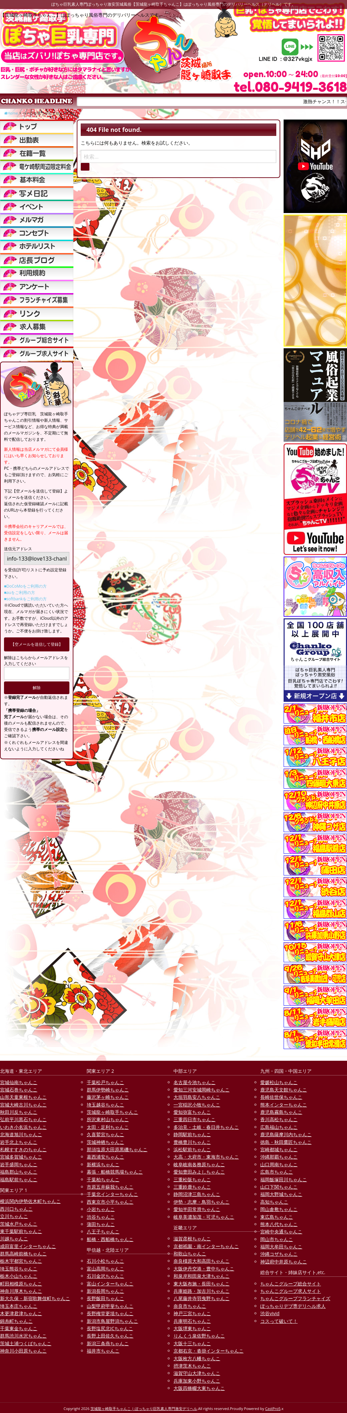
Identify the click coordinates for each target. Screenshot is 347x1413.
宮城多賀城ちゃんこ (21, 1157)
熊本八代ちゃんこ (279, 1224)
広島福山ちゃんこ (279, 1127)
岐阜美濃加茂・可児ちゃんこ (204, 1217)
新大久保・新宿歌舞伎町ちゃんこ (35, 1298)
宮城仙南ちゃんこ (18, 1082)
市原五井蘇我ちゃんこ (110, 1187)
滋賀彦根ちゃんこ (192, 1238)
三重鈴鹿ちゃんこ (192, 1187)
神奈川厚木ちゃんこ (21, 1291)
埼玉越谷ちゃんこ (105, 1104)
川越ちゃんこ (14, 1238)
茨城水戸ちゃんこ (18, 1224)
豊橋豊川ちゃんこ (192, 1142)
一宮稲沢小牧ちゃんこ (197, 1104)
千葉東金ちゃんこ (18, 1328)
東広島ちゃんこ (276, 1217)
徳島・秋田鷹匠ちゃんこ (286, 1142)
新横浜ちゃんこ (103, 1164)
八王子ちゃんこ (103, 1231)
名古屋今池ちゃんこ (195, 1082)
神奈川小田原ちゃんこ (23, 1351)
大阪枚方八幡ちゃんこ (197, 1358)
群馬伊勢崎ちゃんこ (108, 1089)
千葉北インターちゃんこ (112, 1194)
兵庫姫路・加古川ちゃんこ (202, 1291)
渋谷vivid (270, 1313)
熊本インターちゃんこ (283, 1104)
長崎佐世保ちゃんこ (281, 1097)
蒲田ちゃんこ (101, 1224)
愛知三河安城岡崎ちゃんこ (202, 1089)
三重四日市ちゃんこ (195, 1119)
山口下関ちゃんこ (279, 1187)
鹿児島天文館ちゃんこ (283, 1089)
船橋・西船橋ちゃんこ (110, 1239)
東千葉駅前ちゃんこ (21, 1231)
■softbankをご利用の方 (25, 599)
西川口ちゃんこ (16, 1209)
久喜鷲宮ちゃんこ (105, 1134)
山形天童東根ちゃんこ (23, 1097)
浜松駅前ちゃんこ (192, 1149)
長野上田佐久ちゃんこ (110, 1336)
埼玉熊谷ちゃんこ (18, 1268)
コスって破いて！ (279, 1321)
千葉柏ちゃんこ (103, 1179)
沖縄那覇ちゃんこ (279, 1157)
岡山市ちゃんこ (276, 1239)
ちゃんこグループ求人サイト (290, 1291)
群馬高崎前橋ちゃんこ (23, 1253)
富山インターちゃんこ (110, 1283)
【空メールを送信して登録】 (37, 644)
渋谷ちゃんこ (101, 1217)
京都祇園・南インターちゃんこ (206, 1246)
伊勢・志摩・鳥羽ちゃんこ (202, 1202)
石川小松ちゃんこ (105, 1261)
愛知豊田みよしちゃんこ (199, 1172)
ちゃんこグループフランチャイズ (295, 1298)
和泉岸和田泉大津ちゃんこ (202, 1276)
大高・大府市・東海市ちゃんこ (206, 1157)
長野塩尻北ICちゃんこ (110, 1328)
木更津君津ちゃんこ (21, 1313)
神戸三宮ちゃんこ (192, 1313)
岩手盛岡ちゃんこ (18, 1164)
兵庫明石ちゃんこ (192, 1321)
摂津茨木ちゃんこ (192, 1366)
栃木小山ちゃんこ (18, 1276)
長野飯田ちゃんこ (105, 1298)
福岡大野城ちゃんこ (281, 1194)
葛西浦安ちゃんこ (105, 1157)
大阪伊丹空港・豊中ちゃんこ (204, 1268)
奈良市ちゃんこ (190, 1306)
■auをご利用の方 (19, 592)
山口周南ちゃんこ (279, 1164)
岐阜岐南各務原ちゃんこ (199, 1164)
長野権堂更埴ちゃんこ (110, 1313)
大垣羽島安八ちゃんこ (197, 1097)
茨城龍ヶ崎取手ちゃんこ (112, 1112)
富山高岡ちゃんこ (105, 1268)
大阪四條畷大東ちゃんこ (199, 1388)
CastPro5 (273, 1408)
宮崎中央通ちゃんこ (281, 1231)
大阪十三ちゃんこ (192, 1343)
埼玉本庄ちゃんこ (18, 1306)
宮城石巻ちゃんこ (18, 1089)
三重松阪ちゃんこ (192, 1179)
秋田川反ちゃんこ (18, 1112)
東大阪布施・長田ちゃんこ (202, 1283)
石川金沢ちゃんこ (105, 1276)
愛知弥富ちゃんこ (192, 1112)
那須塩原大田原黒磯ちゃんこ (117, 1149)
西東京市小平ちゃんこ (110, 1202)
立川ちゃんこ (14, 1216)
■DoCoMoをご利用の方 (25, 586)
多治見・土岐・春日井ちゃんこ (206, 1127)
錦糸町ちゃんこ (16, 1321)
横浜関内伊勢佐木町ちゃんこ (30, 1201)
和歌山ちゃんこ (190, 1253)
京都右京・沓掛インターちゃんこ (209, 1351)
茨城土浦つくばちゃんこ (25, 1343)
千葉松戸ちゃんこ (105, 1082)
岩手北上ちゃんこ (18, 1142)
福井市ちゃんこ (103, 1351)
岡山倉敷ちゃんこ (279, 1209)
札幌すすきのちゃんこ (23, 1149)
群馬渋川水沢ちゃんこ (23, 1336)
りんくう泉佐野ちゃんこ (199, 1336)
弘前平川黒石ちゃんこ (23, 1119)
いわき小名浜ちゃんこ (23, 1127)
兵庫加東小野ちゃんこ (197, 1381)
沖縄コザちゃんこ (279, 1254)
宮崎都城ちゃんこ (279, 1149)
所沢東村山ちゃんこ (108, 1119)
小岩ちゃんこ (101, 1209)
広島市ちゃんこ (276, 1172)
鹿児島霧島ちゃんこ (281, 1112)
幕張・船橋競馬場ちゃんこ (115, 1172)
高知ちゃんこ (274, 1202)
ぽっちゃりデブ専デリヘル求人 (293, 1306)
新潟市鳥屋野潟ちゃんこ (112, 1321)
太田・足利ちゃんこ (108, 1127)
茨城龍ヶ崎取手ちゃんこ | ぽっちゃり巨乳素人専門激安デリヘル (143, 1408)
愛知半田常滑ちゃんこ (197, 1209)
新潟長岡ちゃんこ (105, 1291)
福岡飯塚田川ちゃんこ (283, 1179)
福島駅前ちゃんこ (18, 1179)
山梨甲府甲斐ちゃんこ (110, 1306)
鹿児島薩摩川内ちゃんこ (286, 1134)
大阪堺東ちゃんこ (192, 1328)
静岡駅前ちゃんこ (192, 1134)
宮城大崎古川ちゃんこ (23, 1104)
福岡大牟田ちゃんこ (281, 1246)
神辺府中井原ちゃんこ (283, 1261)
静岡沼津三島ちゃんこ (197, 1194)
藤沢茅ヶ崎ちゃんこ (108, 1097)
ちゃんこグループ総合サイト (290, 1283)
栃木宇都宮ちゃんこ (21, 1261)
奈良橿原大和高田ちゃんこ (202, 1261)
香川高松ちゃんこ (279, 1119)
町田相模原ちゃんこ (21, 1283)
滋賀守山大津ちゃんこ (197, 1373)
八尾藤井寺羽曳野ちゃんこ (202, 1298)
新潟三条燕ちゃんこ (108, 1343)
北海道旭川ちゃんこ (21, 1134)
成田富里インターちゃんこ (28, 1246)
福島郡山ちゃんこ (18, 1172)
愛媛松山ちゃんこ (279, 1082)
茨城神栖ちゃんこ (105, 1142)
